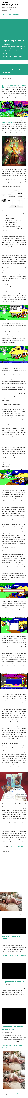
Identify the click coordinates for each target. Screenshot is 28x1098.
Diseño (10, 846)
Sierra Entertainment (7, 122)
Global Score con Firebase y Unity (14, 937)
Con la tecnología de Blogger (14, 1093)
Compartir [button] (5, 56)
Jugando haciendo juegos (10, 3)
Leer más (23, 955)
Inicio (3, 14)
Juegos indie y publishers (13, 40)
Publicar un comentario (16, 56)
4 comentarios (13, 955)
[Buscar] (22, 3)
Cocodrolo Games (13, 14)
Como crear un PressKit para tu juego (12, 1027)
